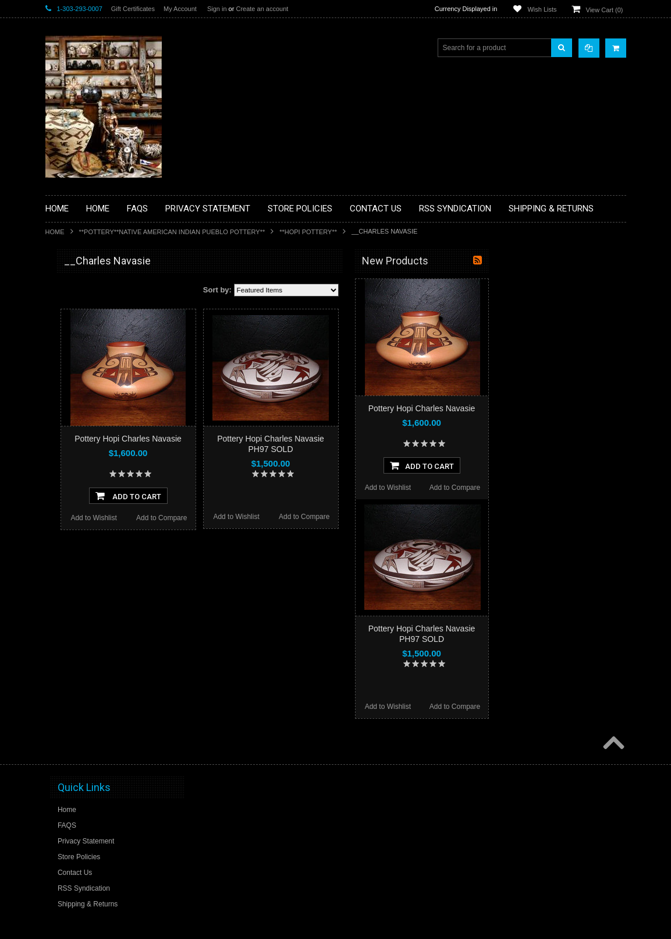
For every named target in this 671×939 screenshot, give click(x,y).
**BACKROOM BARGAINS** (97, 288)
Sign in (217, 8)
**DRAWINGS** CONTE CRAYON (105, 406)
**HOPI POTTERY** (308, 231)
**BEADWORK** (78, 357)
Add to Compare (297, 518)
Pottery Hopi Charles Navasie (264, 438)
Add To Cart (264, 496)
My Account (180, 8)
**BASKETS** (73, 307)
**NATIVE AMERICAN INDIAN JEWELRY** (99, 500)
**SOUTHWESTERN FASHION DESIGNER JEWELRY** (101, 589)
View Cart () (604, 9)
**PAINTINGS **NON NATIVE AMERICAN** (98, 332)
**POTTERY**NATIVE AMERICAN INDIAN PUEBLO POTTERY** (172, 231)
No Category (71, 662)
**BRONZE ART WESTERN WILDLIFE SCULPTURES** (112, 381)
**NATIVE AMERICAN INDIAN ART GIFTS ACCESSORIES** (107, 470)
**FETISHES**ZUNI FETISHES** (103, 426)
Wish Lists (541, 9)
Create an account (262, 8)
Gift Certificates (133, 8)
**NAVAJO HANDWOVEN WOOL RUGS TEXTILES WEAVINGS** (104, 559)
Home (55, 231)
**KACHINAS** (75, 446)
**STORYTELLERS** (85, 643)
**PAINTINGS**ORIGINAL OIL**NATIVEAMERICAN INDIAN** (107, 529)
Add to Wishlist (230, 518)
